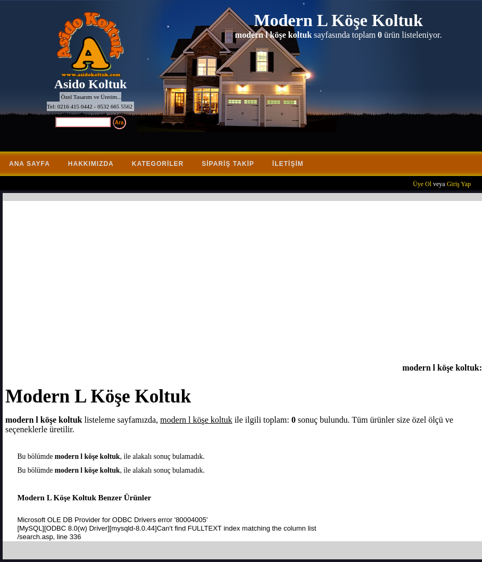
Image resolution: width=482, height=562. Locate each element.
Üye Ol (422, 184)
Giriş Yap (459, 184)
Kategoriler (158, 163)
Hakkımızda (91, 163)
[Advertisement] (243, 283)
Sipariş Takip (228, 163)
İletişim (288, 163)
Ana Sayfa (29, 163)
